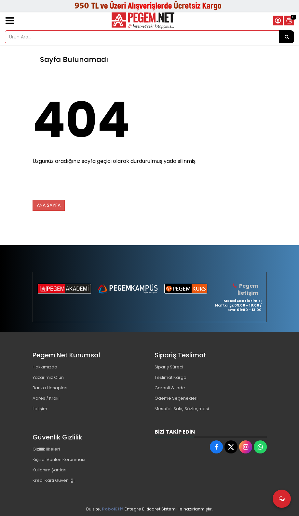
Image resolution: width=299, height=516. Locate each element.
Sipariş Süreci (169, 367)
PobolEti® (113, 509)
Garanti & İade (170, 388)
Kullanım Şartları (49, 470)
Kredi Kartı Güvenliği (54, 480)
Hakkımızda (45, 367)
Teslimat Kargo (170, 377)
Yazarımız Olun (48, 377)
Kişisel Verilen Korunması (59, 459)
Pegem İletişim (248, 289)
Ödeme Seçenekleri (176, 398)
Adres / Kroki (46, 398)
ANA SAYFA (49, 205)
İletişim (40, 409)
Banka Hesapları (50, 388)
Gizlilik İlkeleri (46, 449)
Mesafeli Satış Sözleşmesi (182, 409)
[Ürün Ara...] (286, 36)
